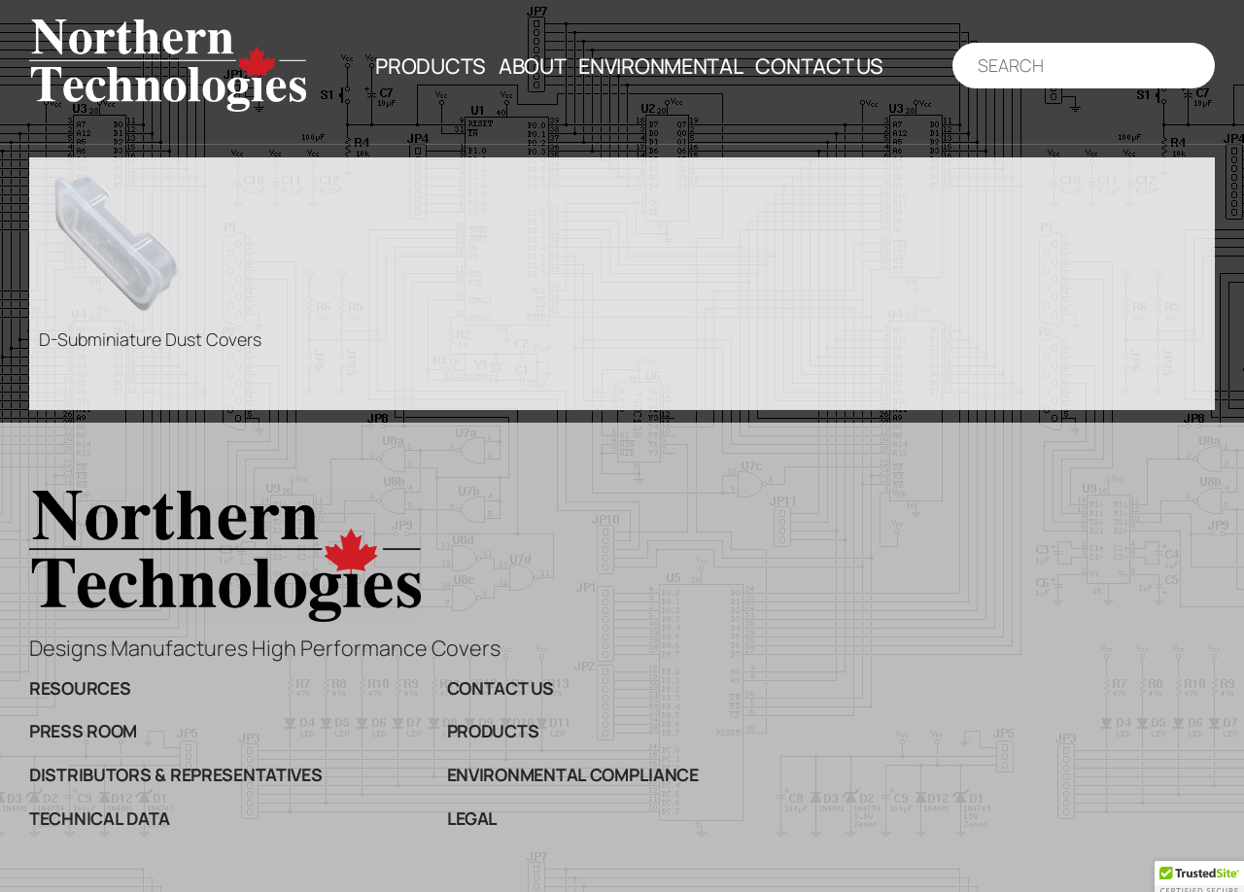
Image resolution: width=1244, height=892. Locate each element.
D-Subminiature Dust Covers (150, 339)
